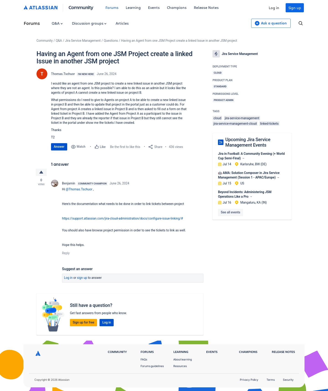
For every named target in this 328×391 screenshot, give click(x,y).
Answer (59, 146)
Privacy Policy (249, 379)
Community (81, 7)
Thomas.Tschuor (63, 74)
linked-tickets (269, 123)
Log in (274, 7)
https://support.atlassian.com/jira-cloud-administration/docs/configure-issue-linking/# (122, 218)
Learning (133, 7)
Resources (180, 366)
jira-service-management (242, 118)
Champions (177, 7)
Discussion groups (89, 23)
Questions (111, 40)
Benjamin (68, 183)
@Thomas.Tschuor (79, 189)
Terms (270, 379)
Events (154, 7)
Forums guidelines (152, 366)
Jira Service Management (83, 40)
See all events (230, 212)
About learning (182, 359)
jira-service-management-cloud (234, 123)
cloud (217, 118)
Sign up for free (83, 322)
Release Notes (206, 7)
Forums (111, 7)
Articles (122, 23)
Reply (66, 253)
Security (288, 379)
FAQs (144, 359)
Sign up (294, 7)
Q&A (57, 23)
